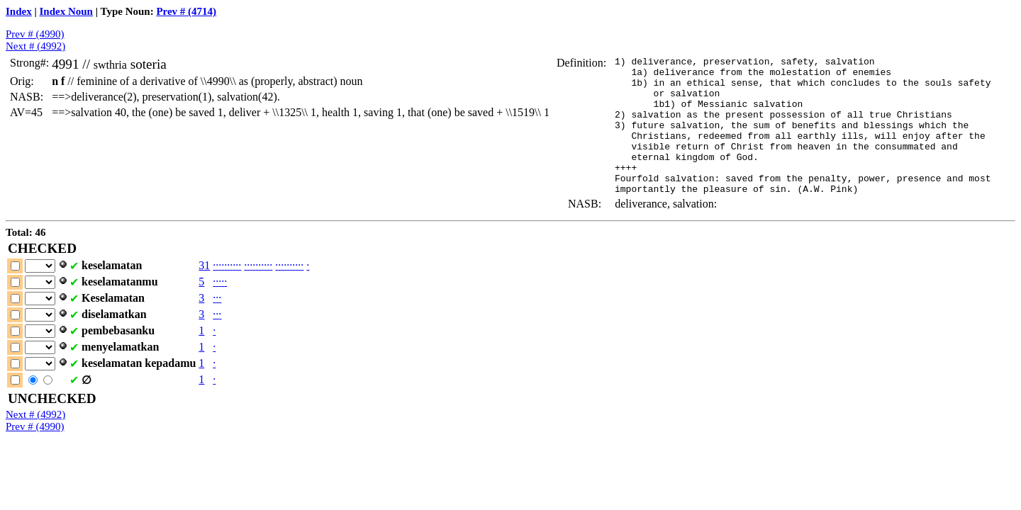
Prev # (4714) (186, 11)
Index (19, 11)
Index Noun (66, 11)
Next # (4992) (35, 46)
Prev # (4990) (35, 34)
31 (204, 293)
